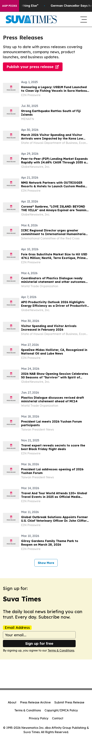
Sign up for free (39, 643)
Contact (57, 718)
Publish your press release (33, 66)
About (12, 702)
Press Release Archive (35, 702)
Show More (46, 563)
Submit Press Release (69, 702)
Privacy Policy (38, 718)
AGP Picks (9, 5)
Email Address (17, 627)
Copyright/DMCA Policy (61, 710)
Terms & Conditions (61, 650)
